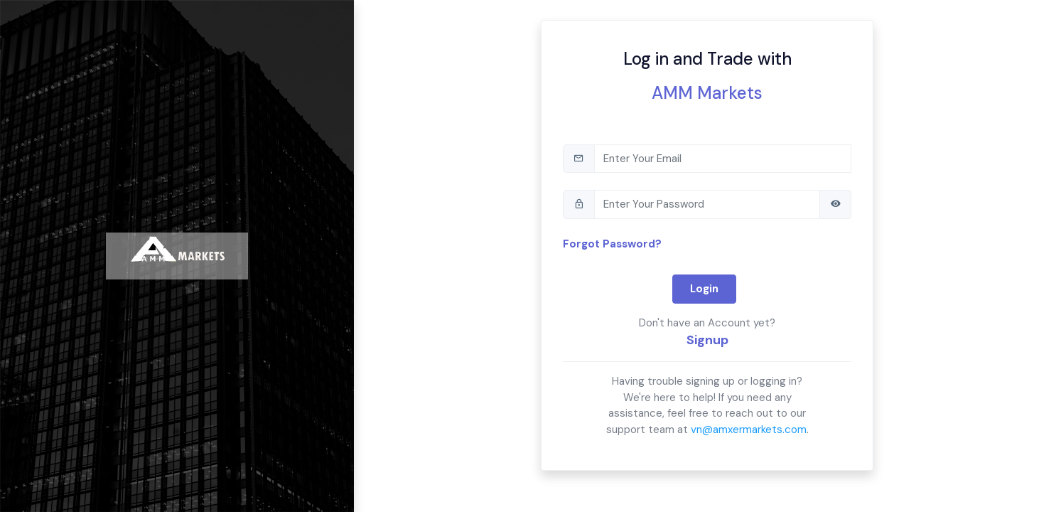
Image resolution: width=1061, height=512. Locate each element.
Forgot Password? (612, 244)
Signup (707, 339)
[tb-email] (722, 159)
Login (704, 289)
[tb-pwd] (707, 204)
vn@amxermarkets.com (749, 429)
